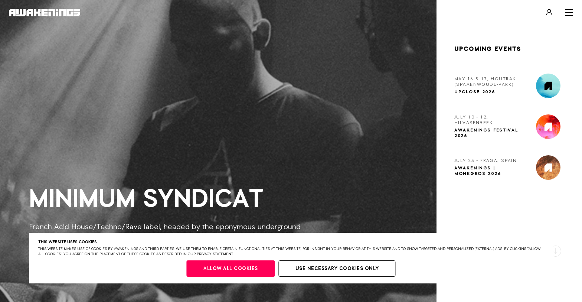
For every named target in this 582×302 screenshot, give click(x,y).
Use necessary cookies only (337, 268)
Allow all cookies (230, 268)
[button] (555, 251)
